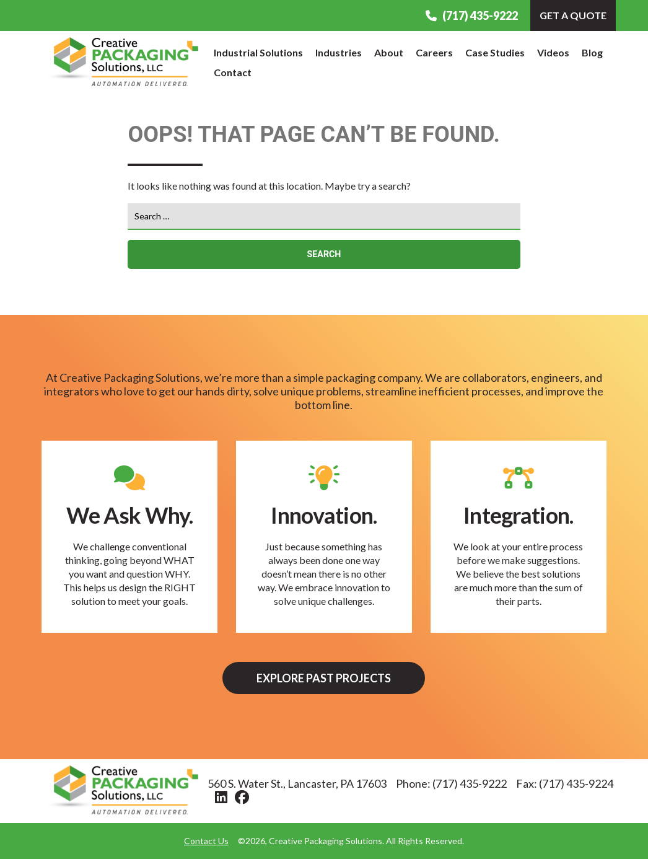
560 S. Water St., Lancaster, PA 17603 (297, 783)
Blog (592, 52)
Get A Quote (573, 15)
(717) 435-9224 (576, 783)
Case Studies (495, 52)
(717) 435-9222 (472, 15)
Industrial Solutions (258, 52)
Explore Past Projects (323, 678)
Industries (338, 52)
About (388, 52)
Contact (233, 72)
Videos (553, 52)
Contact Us (206, 840)
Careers (434, 52)
